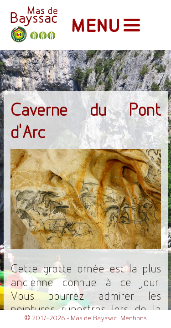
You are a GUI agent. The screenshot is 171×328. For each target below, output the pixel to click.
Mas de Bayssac (94, 318)
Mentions (133, 318)
